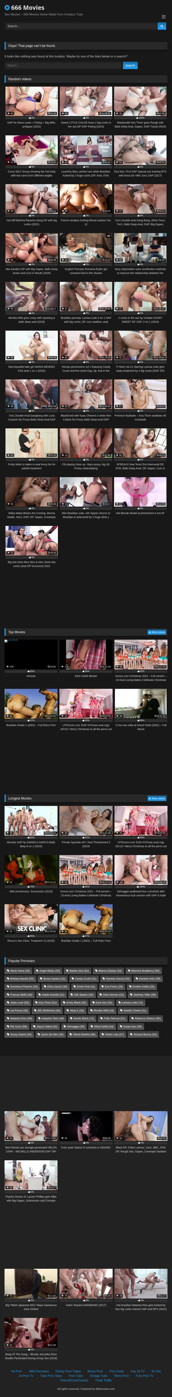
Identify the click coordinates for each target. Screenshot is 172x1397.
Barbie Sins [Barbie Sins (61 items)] (79, 970)
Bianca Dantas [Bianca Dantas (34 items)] (110, 970)
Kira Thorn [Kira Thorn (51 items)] (47, 1002)
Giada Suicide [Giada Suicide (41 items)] (53, 994)
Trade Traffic (103, 1380)
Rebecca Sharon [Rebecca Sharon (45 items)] (148, 1018)
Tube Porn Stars (51, 1375)
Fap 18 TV (138, 1371)
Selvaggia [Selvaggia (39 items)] (75, 1026)
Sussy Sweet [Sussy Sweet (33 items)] (20, 1034)
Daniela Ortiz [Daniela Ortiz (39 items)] (149, 978)
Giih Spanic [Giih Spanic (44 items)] (83, 994)
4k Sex (156, 1371)
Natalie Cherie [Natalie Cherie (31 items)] (135, 1010)
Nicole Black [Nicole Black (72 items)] (84, 1018)
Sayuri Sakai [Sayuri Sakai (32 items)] (47, 1026)
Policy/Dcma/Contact (74, 1380)
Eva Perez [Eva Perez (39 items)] (114, 986)
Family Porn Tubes (68, 1371)
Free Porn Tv (144, 1375)
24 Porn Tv (26, 1375)
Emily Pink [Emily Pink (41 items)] (86, 986)
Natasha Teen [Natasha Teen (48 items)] (53, 1018)
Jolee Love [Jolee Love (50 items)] (19, 1002)
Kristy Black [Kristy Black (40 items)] (76, 1002)
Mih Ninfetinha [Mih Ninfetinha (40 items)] (49, 1010)
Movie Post (95, 1371)
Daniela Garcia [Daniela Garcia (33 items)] (118, 978)
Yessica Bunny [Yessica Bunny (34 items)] (145, 1034)
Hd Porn (16, 1371)
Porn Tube (76, 1375)
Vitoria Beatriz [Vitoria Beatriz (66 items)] (84, 1034)
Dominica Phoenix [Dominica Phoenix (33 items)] (24, 986)
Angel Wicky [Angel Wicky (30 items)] (49, 970)
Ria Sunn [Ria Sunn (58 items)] (18, 1026)
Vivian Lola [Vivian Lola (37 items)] (114, 1034)
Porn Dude (116, 1371)
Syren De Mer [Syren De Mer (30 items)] (52, 1034)
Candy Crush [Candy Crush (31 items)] (86, 978)
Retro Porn (121, 1375)
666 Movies (24, 7)
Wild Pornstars (39, 1371)
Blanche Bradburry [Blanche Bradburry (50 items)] (145, 970)
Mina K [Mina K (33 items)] (77, 1010)
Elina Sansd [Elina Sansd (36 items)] (57, 986)
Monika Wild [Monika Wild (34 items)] (104, 1010)
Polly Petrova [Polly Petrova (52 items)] (114, 1018)
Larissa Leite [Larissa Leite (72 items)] (132, 1002)
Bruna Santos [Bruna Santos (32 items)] (54, 978)
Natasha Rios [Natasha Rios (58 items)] (21, 1018)
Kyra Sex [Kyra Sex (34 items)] (104, 1002)
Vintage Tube (99, 1375)
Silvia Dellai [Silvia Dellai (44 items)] (104, 1026)
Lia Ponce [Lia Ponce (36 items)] (19, 1010)
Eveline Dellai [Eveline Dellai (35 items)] (143, 986)
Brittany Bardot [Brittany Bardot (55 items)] (22, 978)
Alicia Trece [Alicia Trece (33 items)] (20, 970)
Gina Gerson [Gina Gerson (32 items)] (113, 994)
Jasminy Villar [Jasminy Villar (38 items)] (145, 994)
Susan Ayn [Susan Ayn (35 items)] (132, 1026)
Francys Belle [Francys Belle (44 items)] (21, 994)
